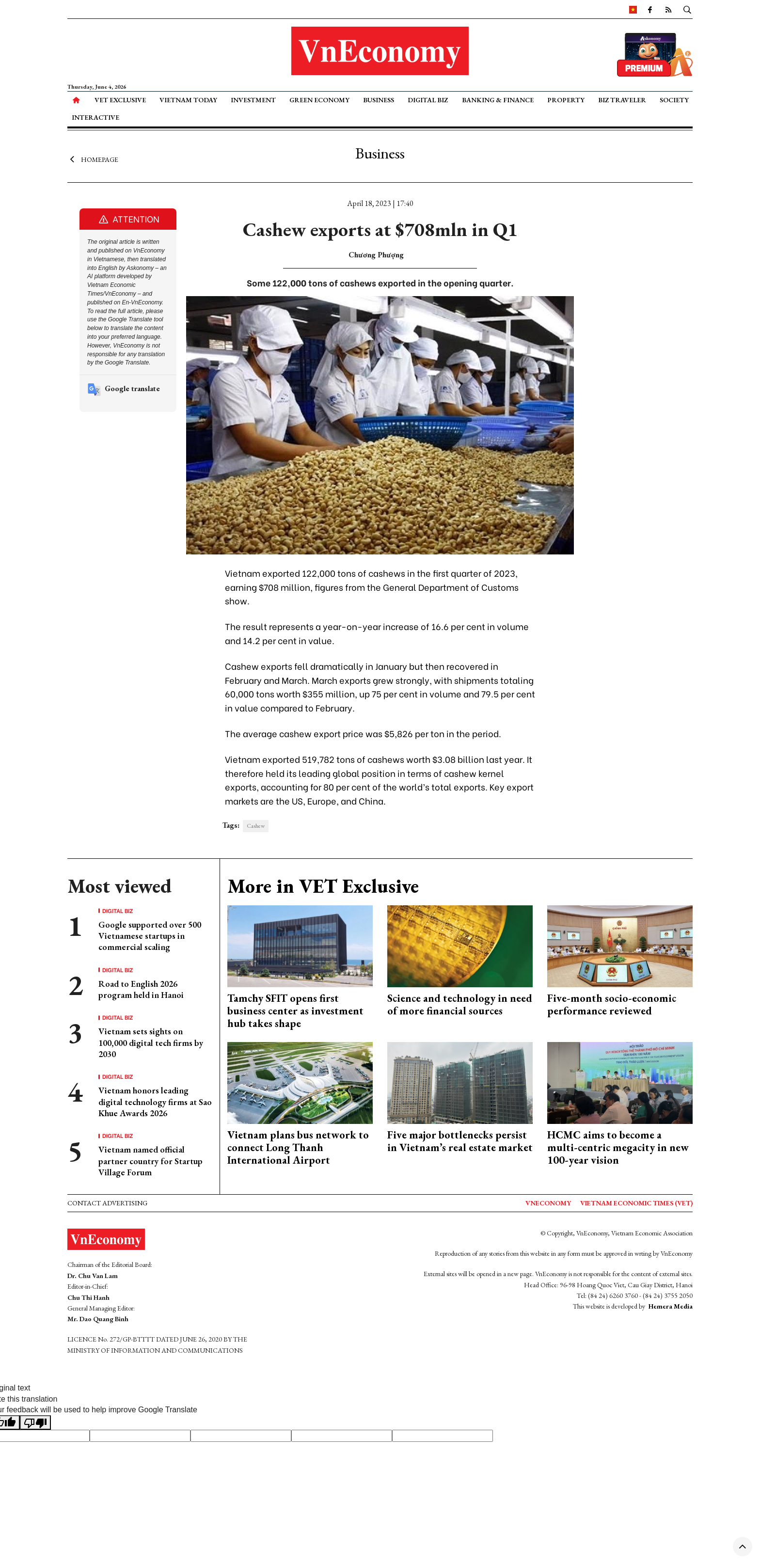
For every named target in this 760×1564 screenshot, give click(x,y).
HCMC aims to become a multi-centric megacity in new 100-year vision (618, 1148)
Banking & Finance (498, 99)
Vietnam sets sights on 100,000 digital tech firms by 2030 (150, 1042)
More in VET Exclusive (323, 886)
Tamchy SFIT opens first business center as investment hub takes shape (295, 1011)
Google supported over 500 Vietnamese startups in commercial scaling (149, 936)
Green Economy (319, 99)
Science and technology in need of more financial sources (459, 1004)
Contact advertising (107, 1203)
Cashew (256, 826)
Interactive (95, 117)
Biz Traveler (622, 99)
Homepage (92, 159)
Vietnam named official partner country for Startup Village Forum (150, 1161)
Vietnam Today (188, 99)
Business (378, 99)
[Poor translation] (35, 1422)
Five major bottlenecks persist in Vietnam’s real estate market (460, 1141)
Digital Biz (428, 99)
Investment (253, 99)
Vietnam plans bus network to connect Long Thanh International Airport (298, 1148)
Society (674, 99)
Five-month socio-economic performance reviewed (611, 1004)
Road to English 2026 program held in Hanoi (141, 989)
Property (566, 99)
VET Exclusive (120, 99)
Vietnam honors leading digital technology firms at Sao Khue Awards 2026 (155, 1102)
